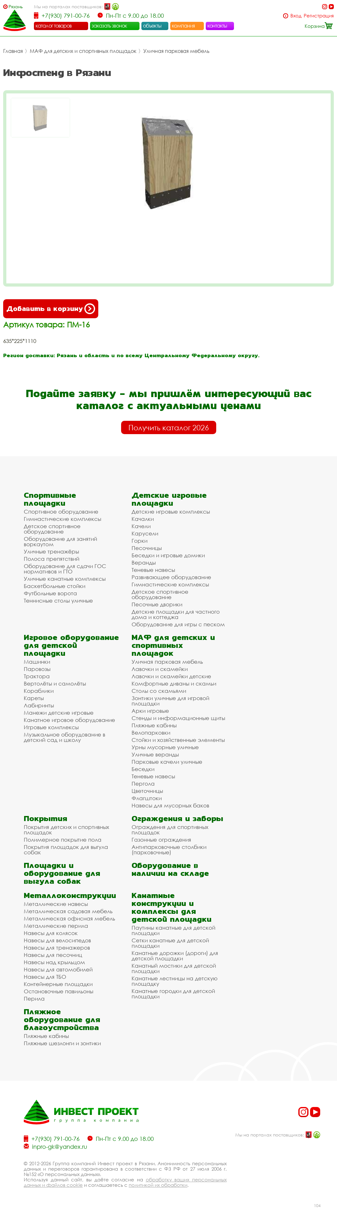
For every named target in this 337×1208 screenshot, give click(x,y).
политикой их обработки (158, 1185)
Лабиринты (39, 705)
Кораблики (39, 690)
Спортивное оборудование (61, 511)
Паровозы (37, 669)
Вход (295, 15)
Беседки (143, 769)
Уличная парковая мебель (176, 51)
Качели (141, 526)
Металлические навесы (56, 904)
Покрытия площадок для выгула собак (66, 849)
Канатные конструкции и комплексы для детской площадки (171, 907)
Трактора (37, 676)
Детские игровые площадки (169, 499)
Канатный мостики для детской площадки (174, 968)
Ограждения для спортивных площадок (170, 829)
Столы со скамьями (159, 690)
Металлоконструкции (70, 895)
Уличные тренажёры (51, 551)
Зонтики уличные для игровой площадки (170, 700)
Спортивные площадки (50, 499)
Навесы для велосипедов (57, 940)
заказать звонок (109, 25)
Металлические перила (56, 925)
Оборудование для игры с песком (178, 624)
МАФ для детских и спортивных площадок (83, 51)
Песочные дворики (157, 604)
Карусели (145, 533)
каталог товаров (54, 25)
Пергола (143, 783)
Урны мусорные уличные (165, 747)
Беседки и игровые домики (168, 555)
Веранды (144, 562)
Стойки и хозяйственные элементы (178, 740)
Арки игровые (150, 710)
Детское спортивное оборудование (52, 528)
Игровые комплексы (51, 727)
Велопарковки (151, 732)
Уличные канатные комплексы (65, 578)
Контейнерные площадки (58, 984)
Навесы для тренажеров (57, 947)
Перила (34, 998)
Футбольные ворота (50, 593)
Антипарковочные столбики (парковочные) (169, 849)
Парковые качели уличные (167, 761)
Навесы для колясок (51, 933)
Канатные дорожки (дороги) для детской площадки (175, 955)
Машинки (37, 661)
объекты (152, 25)
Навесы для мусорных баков (170, 805)
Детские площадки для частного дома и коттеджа (176, 614)
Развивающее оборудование (171, 577)
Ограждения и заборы (177, 818)
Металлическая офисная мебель (69, 918)
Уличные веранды (155, 754)
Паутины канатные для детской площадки (173, 930)
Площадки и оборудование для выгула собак (62, 873)
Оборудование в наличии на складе (170, 869)
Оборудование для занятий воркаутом (60, 541)
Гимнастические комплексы (62, 519)
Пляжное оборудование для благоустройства (62, 1019)
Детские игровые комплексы (171, 511)
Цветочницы (147, 791)
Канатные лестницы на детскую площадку (174, 981)
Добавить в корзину (50, 308)
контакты (217, 25)
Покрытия (45, 818)
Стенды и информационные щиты (178, 718)
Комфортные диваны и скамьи (174, 683)
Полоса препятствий (51, 558)
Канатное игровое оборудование (69, 720)
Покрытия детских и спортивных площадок (66, 829)
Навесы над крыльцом (54, 962)
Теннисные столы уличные (58, 600)
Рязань (16, 6)
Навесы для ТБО (45, 976)
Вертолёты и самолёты (55, 683)
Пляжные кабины (154, 725)
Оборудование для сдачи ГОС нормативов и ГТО (65, 568)
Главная (13, 51)
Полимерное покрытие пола (62, 839)
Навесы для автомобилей (58, 969)
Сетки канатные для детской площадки (170, 943)
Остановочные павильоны (58, 991)
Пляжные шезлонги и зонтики (62, 1043)
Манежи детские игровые (59, 712)
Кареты (34, 698)
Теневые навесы (153, 569)
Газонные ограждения (161, 839)
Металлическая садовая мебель (68, 911)
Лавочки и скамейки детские (171, 676)
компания (183, 25)
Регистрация (319, 15)
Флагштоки (147, 798)
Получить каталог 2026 (168, 427)
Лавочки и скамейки (160, 669)
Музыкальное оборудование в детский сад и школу (64, 737)
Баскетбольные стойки (54, 586)
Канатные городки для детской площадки (173, 993)
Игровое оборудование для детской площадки (71, 645)
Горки (139, 540)
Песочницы (147, 548)
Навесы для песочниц (53, 955)
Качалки (143, 519)
